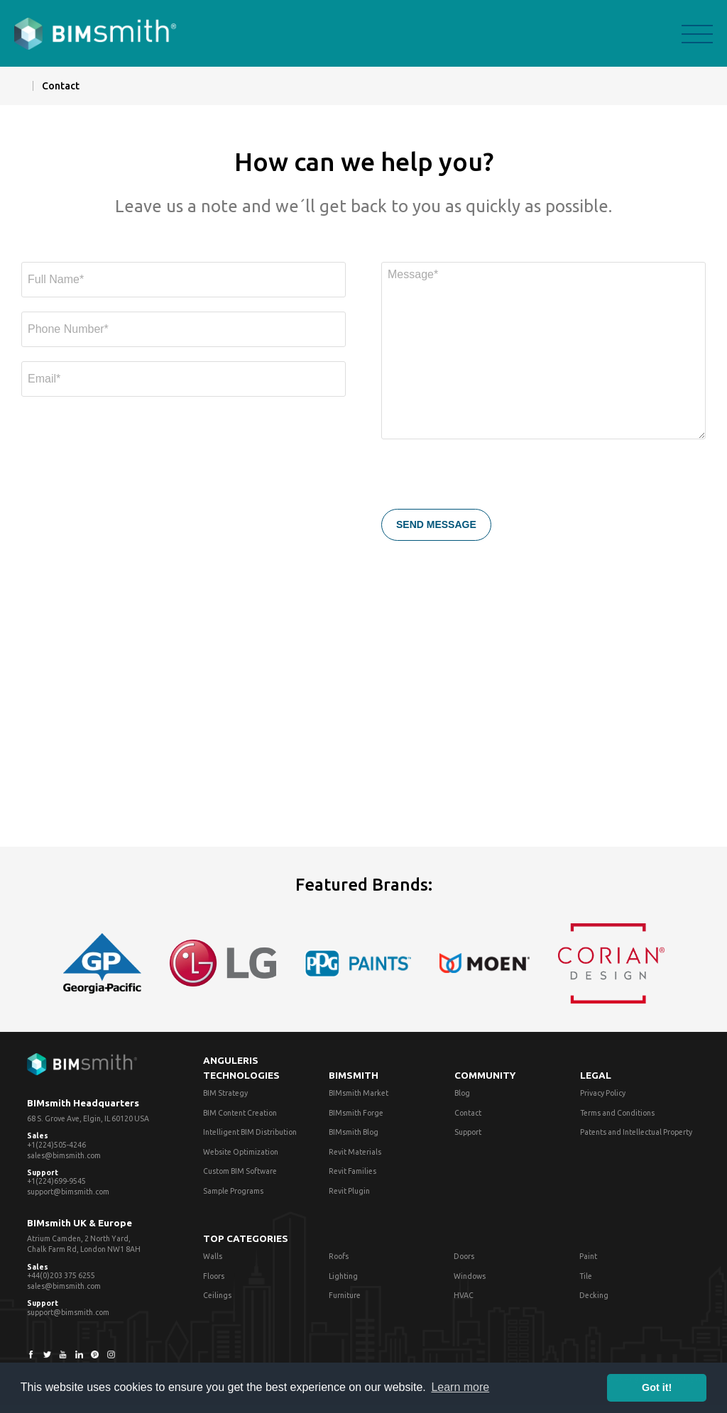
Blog (462, 1093)
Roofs (339, 1256)
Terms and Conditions (617, 1113)
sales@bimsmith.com (64, 1155)
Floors (213, 1276)
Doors (464, 1256)
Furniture (345, 1295)
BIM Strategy (225, 1093)
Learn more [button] (460, 1387)
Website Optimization (240, 1152)
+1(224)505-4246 (56, 1144)
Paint (588, 1256)
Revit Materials (355, 1152)
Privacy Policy (602, 1093)
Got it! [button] (657, 1387)
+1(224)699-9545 (56, 1181)
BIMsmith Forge (356, 1113)
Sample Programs (233, 1191)
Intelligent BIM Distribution (250, 1132)
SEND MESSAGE (436, 524)
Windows (470, 1276)
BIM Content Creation (240, 1113)
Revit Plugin (349, 1191)
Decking (593, 1295)
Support (467, 1132)
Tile (585, 1276)
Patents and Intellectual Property (636, 1132)
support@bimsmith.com (68, 1191)
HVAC (464, 1295)
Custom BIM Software (240, 1171)
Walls (212, 1256)
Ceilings (217, 1295)
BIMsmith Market (358, 1093)
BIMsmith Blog (353, 1132)
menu (697, 34)
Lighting (343, 1276)
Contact (467, 1113)
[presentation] (489, 481)
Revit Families (352, 1171)
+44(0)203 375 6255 (61, 1275)
